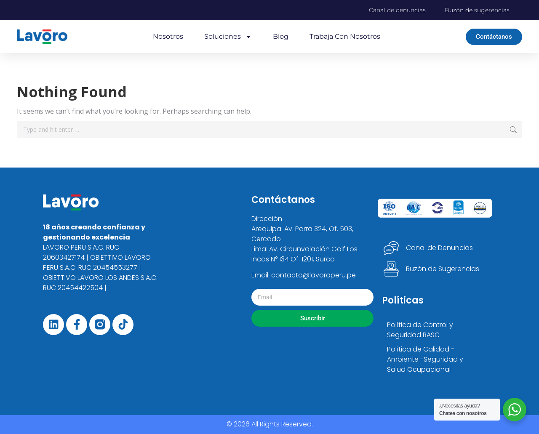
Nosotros (168, 36)
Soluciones (228, 36)
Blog (280, 36)
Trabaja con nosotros (345, 36)
